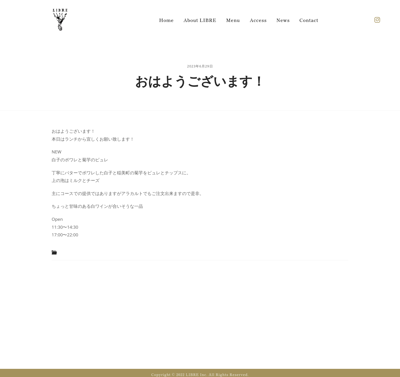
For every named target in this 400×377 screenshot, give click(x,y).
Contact (308, 20)
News (283, 20)
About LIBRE (199, 20)
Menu (233, 20)
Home (166, 20)
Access (258, 20)
